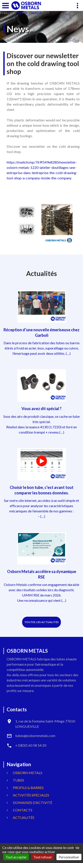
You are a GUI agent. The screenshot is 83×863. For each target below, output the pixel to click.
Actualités (23, 817)
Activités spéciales (31, 795)
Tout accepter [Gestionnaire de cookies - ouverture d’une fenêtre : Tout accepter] (16, 857)
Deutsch (35, 12)
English (21, 12)
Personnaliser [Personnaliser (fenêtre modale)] (69, 857)
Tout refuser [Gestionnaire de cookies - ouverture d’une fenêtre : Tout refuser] (42, 857)
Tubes (18, 780)
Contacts (22, 810)
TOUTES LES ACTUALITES (41, 622)
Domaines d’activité (32, 802)
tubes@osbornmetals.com (35, 735)
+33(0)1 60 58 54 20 (30, 745)
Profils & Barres (28, 788)
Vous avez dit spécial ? (41, 408)
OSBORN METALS (27, 773)
